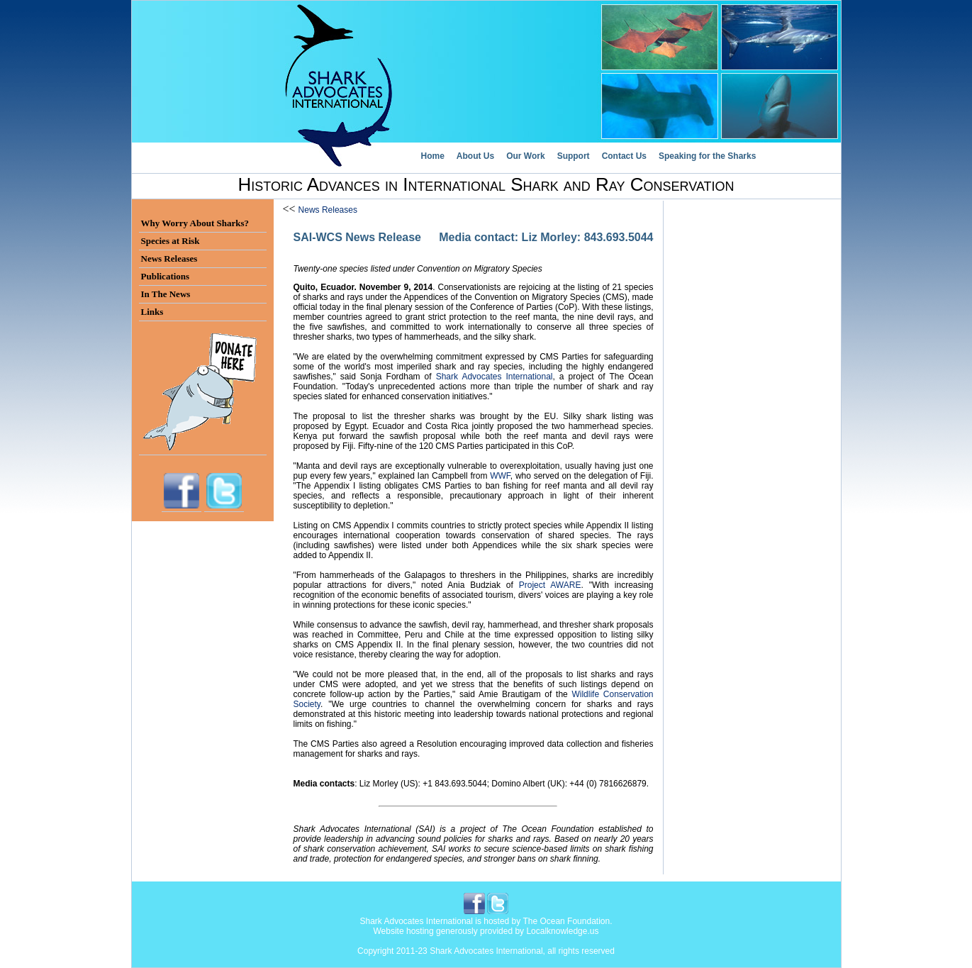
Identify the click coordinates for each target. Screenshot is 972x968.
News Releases (327, 210)
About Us (475, 156)
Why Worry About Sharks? (195, 223)
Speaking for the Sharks (707, 156)
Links (152, 311)
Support (573, 156)
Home (433, 156)
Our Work (525, 156)
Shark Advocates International (494, 377)
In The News (166, 294)
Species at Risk (170, 240)
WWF (500, 476)
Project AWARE (550, 585)
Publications (165, 276)
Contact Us (624, 156)
